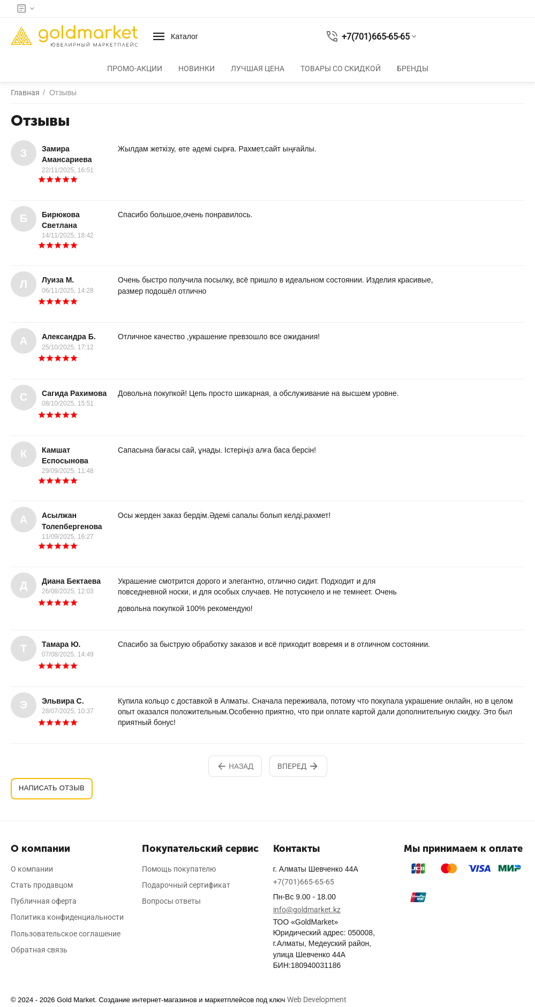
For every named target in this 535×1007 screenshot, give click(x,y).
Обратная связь (39, 949)
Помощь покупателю (179, 869)
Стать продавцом (42, 885)
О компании (32, 869)
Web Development (316, 999)
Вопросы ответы (171, 901)
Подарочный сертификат (186, 885)
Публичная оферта (44, 901)
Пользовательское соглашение (65, 933)
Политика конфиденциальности (67, 917)
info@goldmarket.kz (307, 909)
